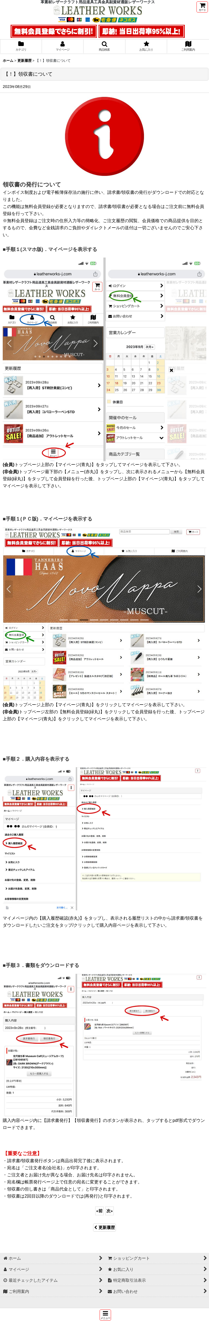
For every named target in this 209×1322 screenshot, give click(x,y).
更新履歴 (104, 1227)
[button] (105, 1315)
